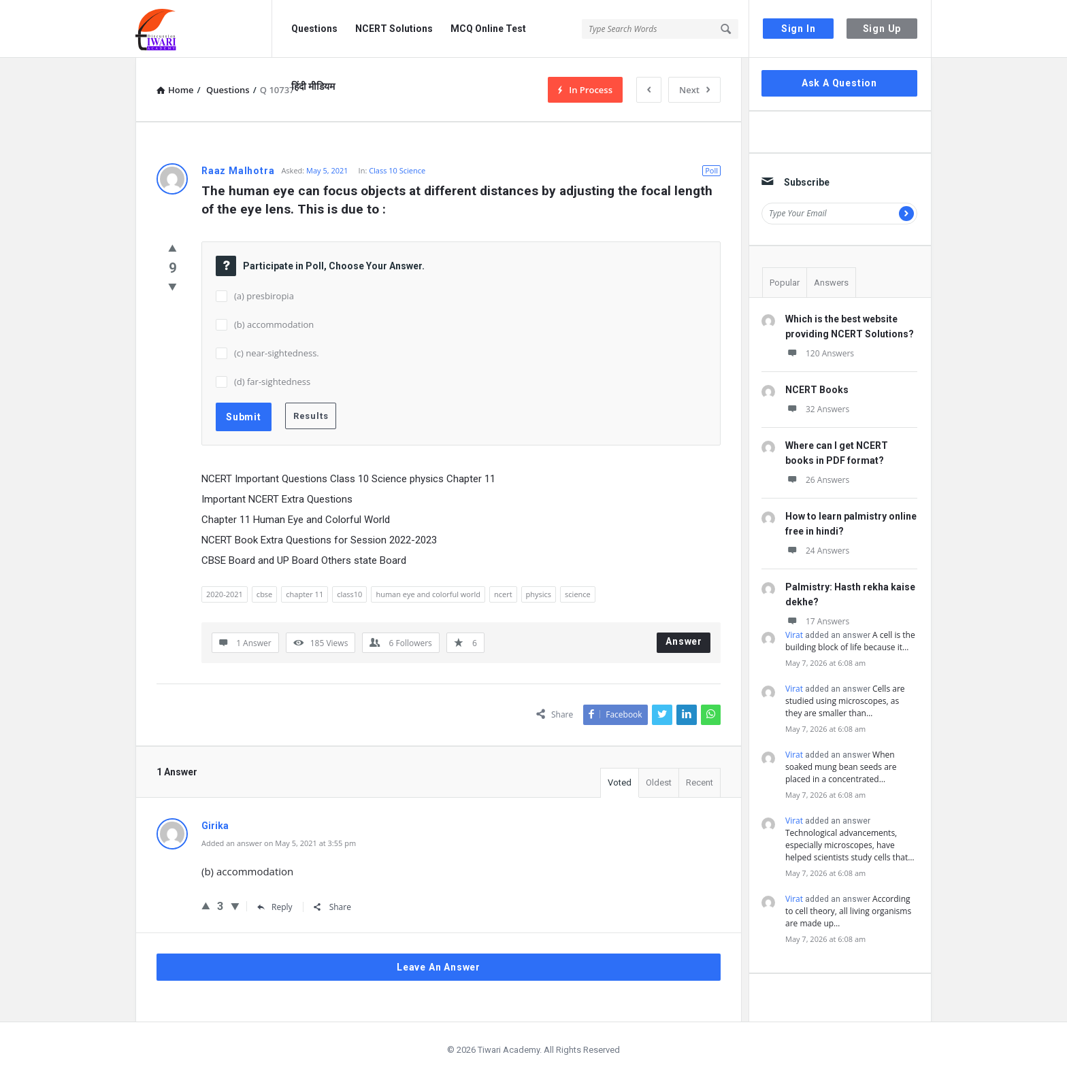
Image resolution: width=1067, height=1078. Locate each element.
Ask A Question (839, 83)
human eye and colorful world (428, 594)
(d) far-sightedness (272, 381)
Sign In (798, 28)
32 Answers (817, 409)
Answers (831, 282)
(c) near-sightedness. (276, 353)
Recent (699, 782)
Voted (619, 782)
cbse (264, 594)
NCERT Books (817, 389)
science (578, 594)
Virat (794, 635)
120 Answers (819, 353)
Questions (314, 28)
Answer (684, 641)
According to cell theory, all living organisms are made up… (848, 911)
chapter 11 (304, 594)
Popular (785, 282)
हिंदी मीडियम (313, 86)
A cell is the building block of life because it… (850, 641)
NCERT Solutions (394, 28)
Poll (711, 170)
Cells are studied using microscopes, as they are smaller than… (845, 701)
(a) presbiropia (264, 296)
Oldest (659, 782)
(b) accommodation (274, 324)
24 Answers (817, 550)
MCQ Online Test (488, 28)
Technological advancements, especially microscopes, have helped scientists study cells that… (850, 845)
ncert (503, 594)
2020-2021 (224, 594)
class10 (349, 594)
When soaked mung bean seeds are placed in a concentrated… (840, 767)
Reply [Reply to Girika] (275, 907)
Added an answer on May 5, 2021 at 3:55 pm (278, 843)
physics (539, 594)
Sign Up (882, 28)
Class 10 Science (397, 170)
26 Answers (817, 480)
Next (694, 90)
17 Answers (817, 621)
